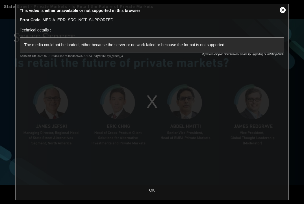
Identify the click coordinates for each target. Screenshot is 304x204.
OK (152, 190)
